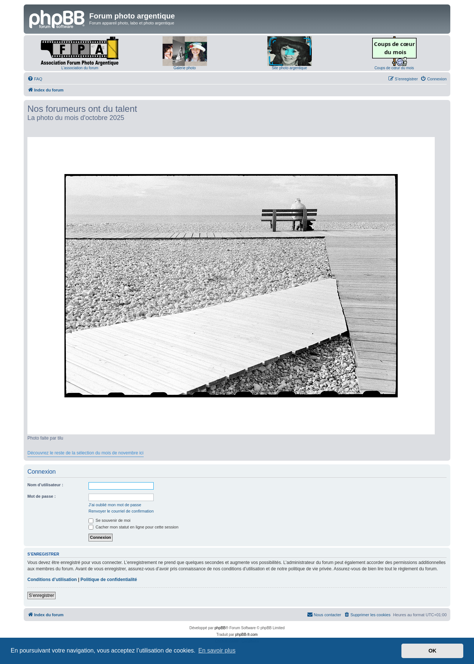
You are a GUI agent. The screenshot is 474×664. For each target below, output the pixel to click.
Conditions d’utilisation (52, 579)
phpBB (220, 628)
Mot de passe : (41, 496)
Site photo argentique (289, 68)
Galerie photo (184, 68)
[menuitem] (34, 78)
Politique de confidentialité (108, 579)
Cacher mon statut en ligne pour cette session (133, 527)
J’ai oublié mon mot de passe (115, 505)
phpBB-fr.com (246, 635)
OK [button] (432, 651)
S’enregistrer (41, 595)
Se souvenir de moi (109, 520)
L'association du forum (80, 68)
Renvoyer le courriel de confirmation (121, 511)
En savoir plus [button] (217, 650)
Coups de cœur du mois (394, 68)
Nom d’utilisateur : (45, 485)
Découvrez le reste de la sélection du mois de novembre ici (85, 453)
